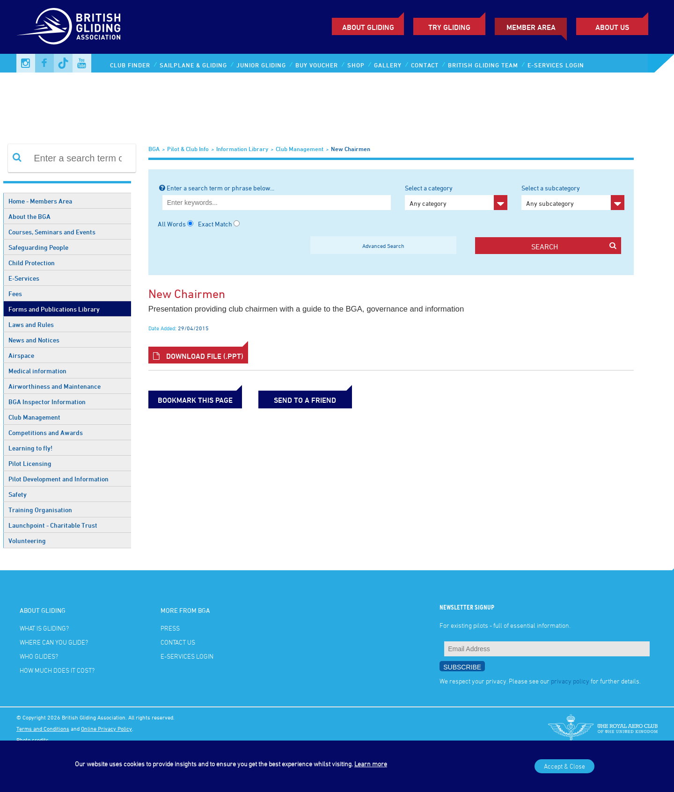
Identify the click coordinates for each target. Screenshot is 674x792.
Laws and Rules (31, 324)
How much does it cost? (57, 670)
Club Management (34, 417)
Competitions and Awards (45, 432)
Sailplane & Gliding (193, 65)
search (573, 246)
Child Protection (31, 263)
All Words (172, 224)
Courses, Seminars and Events (51, 232)
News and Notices (33, 340)
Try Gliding (449, 27)
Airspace (21, 355)
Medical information (37, 371)
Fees (15, 294)
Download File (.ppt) (198, 356)
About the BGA (29, 216)
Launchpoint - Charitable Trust (52, 525)
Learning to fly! (30, 448)
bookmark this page (195, 400)
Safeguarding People (38, 247)
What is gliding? (44, 628)
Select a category (456, 197)
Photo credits (32, 739)
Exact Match (215, 224)
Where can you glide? (54, 642)
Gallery (388, 65)
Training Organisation (40, 510)
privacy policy (570, 681)
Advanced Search (383, 245)
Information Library (242, 149)
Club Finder (130, 65)
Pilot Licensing (29, 463)
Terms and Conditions (42, 728)
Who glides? (39, 656)
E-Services (23, 278)
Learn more (370, 764)
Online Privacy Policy (106, 728)
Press (170, 628)
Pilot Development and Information (58, 479)
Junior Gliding (261, 65)
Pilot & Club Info (188, 149)
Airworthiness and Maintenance (54, 386)
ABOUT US (612, 27)
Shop (356, 65)
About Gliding (368, 27)
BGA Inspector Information (47, 402)
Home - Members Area (40, 201)
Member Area (531, 27)
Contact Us (178, 642)
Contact (425, 65)
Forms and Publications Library (54, 309)
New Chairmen (350, 149)
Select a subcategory (572, 197)
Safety (17, 494)
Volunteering (27, 541)
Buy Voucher (316, 65)
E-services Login (555, 65)
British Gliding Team (483, 65)
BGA (154, 149)
